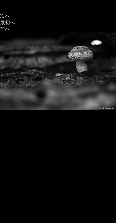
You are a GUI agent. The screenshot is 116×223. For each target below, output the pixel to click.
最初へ (7, 22)
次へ (5, 16)
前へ (5, 29)
